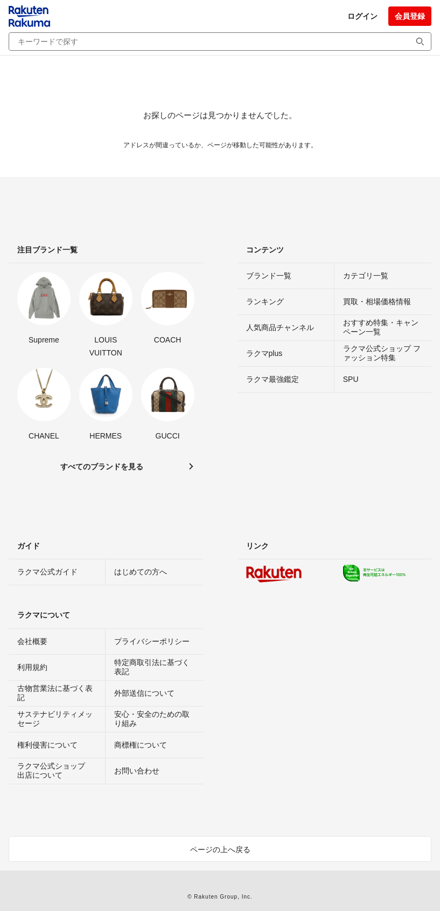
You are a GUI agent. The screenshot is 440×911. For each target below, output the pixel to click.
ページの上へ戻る (220, 849)
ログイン (362, 16)
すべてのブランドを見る (101, 466)
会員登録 (410, 16)
